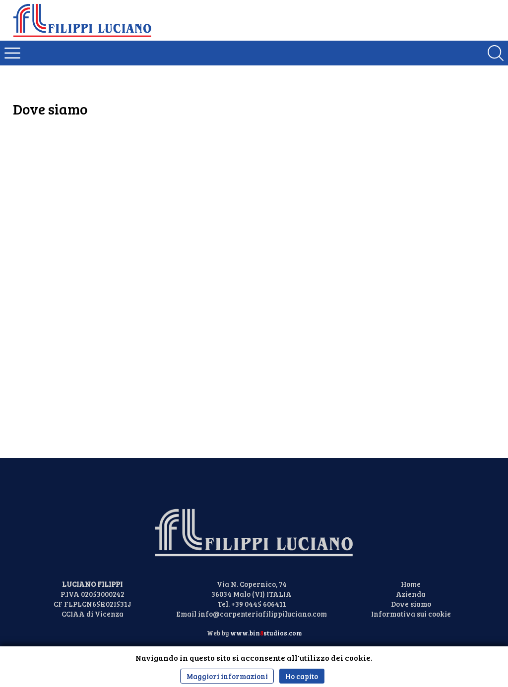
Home (411, 584)
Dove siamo (411, 604)
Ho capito (301, 676)
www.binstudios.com (266, 633)
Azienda (411, 594)
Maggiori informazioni (227, 676)
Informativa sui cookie (411, 614)
